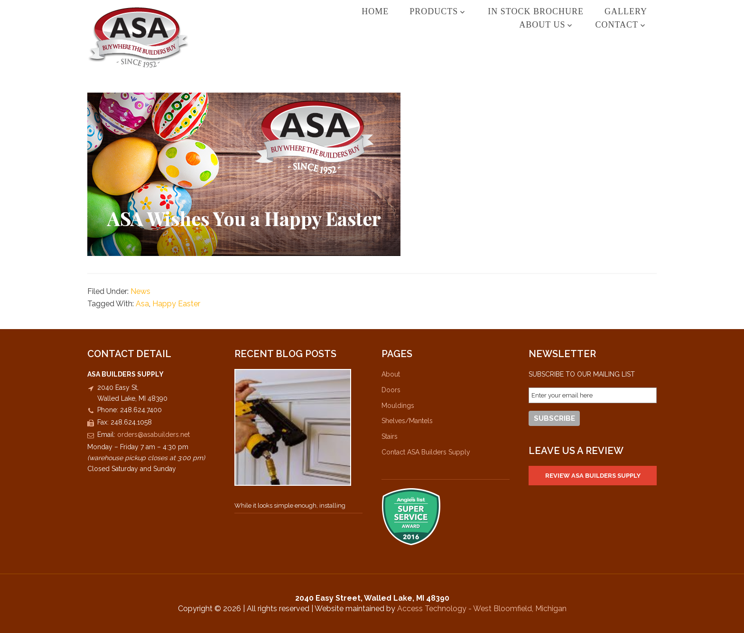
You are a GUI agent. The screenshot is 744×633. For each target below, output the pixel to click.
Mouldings (397, 405)
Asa (142, 303)
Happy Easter (176, 303)
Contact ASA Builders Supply (425, 452)
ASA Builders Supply (138, 37)
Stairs (389, 436)
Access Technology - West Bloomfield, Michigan (482, 608)
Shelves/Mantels (407, 421)
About (390, 374)
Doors (390, 390)
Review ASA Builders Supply (593, 475)
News (140, 291)
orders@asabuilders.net (153, 434)
